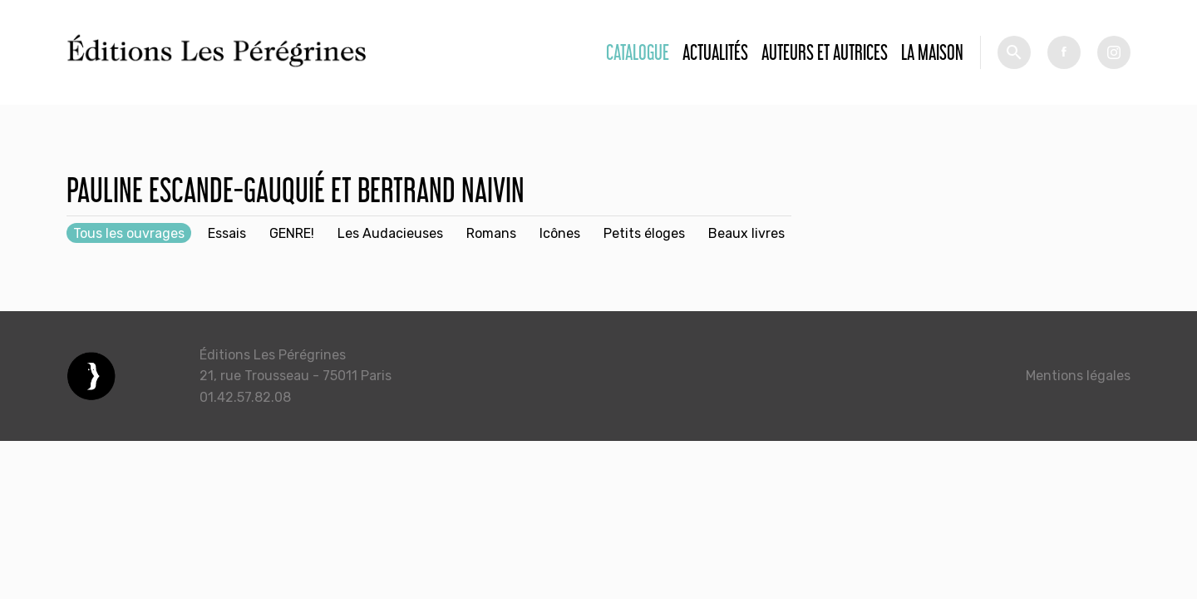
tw (1113, 52)
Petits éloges (644, 233)
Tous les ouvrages (129, 233)
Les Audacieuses (390, 233)
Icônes (559, 233)
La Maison (932, 52)
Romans (491, 233)
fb (1064, 52)
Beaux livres (746, 233)
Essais (227, 233)
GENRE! (291, 233)
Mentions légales (1078, 376)
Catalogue (637, 52)
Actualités (715, 52)
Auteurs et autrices (824, 52)
